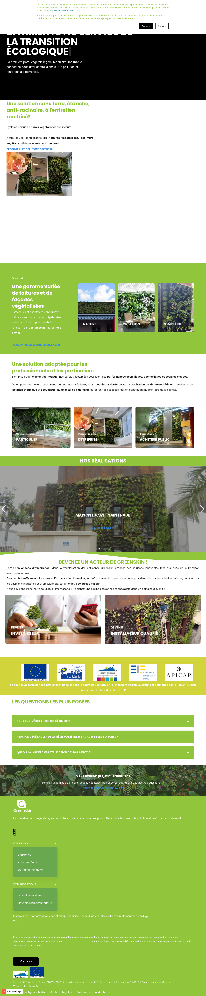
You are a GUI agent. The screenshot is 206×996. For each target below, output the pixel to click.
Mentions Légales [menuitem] (61, 992)
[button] (96, 549)
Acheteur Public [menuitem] (28, 862)
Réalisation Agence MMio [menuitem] (29, 992)
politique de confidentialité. (65, 10)
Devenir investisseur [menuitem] (30, 895)
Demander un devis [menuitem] (30, 870)
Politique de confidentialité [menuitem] (93, 992)
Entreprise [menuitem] (24, 855)
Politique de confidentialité (76, 941)
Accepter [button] (146, 26)
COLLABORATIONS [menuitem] (24, 884)
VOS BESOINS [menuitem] (21, 843)
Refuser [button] (162, 26)
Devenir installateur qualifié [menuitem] (35, 903)
